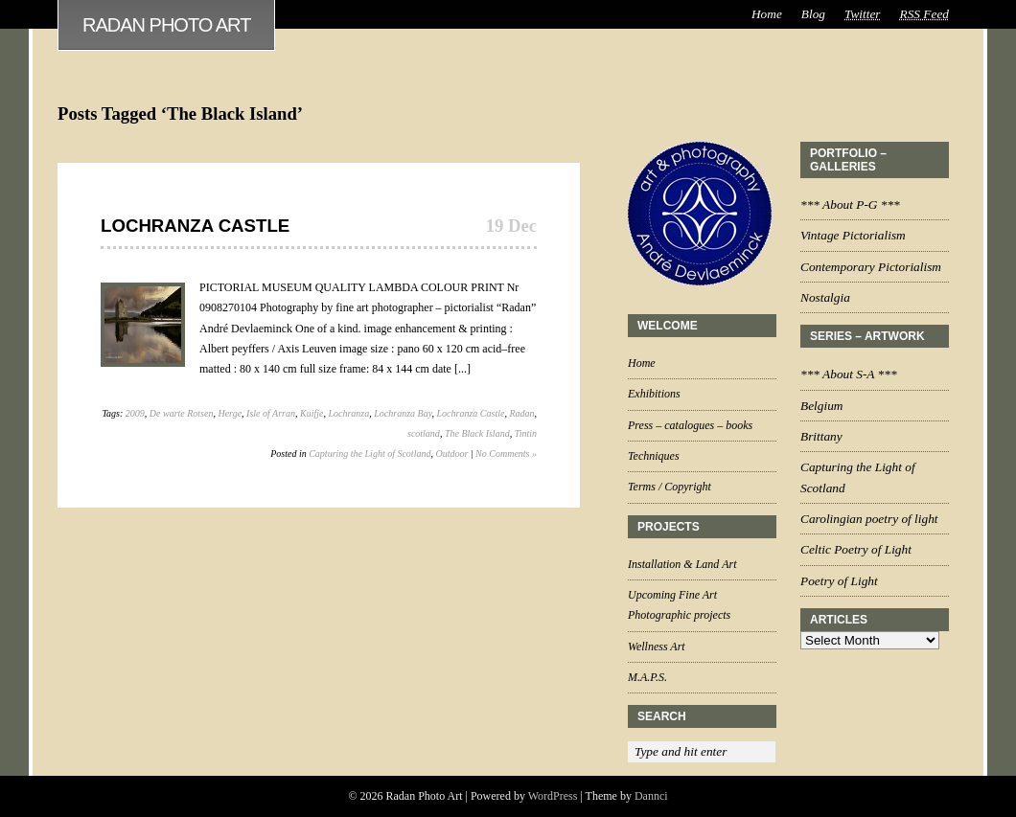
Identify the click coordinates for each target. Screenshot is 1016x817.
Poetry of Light (839, 581)
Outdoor (451, 453)
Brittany (821, 436)
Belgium (821, 405)
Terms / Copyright (669, 486)
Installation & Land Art (682, 564)
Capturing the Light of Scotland (369, 453)
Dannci (651, 796)
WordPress (553, 796)
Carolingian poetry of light (869, 518)
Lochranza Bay (402, 413)
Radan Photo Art (166, 24)
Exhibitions (654, 393)
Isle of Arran (270, 413)
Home (766, 14)
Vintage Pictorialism (853, 235)
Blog (813, 14)
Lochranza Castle (195, 226)
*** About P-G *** (850, 204)
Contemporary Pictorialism (870, 267)
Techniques (654, 456)
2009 (135, 413)
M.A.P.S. (647, 677)
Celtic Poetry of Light (856, 549)
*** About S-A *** (848, 374)
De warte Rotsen (182, 413)
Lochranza (348, 413)
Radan (521, 413)
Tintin (526, 433)
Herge (230, 413)
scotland (423, 433)
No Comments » (506, 453)
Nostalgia (825, 297)
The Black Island (477, 433)
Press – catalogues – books (690, 425)
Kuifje (311, 413)
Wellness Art (656, 646)
